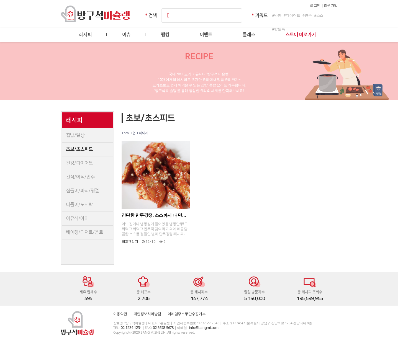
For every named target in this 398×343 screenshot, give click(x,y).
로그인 (315, 5)
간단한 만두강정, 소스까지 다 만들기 (156, 215)
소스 (319, 15)
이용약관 (120, 313)
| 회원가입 (329, 5)
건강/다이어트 (79, 163)
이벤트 (206, 34)
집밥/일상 (75, 135)
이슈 (126, 34)
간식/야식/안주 (80, 176)
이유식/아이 (77, 218)
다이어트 (293, 15)
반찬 (277, 15)
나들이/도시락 (79, 204)
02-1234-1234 (131, 327)
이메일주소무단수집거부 (187, 313)
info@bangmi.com (204, 327)
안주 (308, 15)
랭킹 (165, 34)
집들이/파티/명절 (82, 190)
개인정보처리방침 (147, 313)
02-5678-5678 (163, 327)
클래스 (249, 34)
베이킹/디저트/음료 (84, 232)
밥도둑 (279, 29)
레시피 (85, 34)
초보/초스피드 (79, 149)
